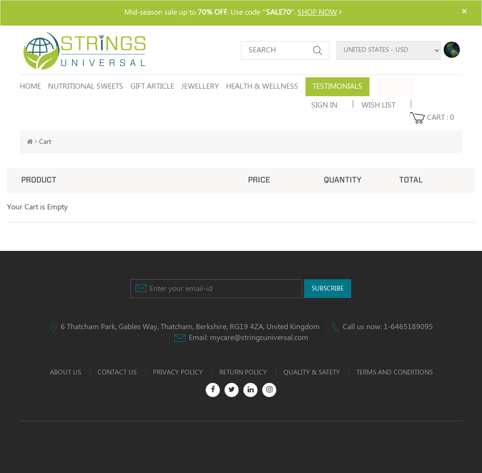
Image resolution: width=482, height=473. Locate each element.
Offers (394, 86)
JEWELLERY (200, 86)
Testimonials (337, 86)
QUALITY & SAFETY (311, 372)
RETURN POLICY (243, 372)
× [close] (464, 12)
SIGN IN (324, 105)
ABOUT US (65, 372)
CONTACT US (117, 372)
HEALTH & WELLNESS (262, 86)
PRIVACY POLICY (178, 372)
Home (30, 86)
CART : (432, 117)
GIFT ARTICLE (152, 86)
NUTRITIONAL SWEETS (85, 86)
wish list (378, 105)
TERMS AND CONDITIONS (394, 372)
